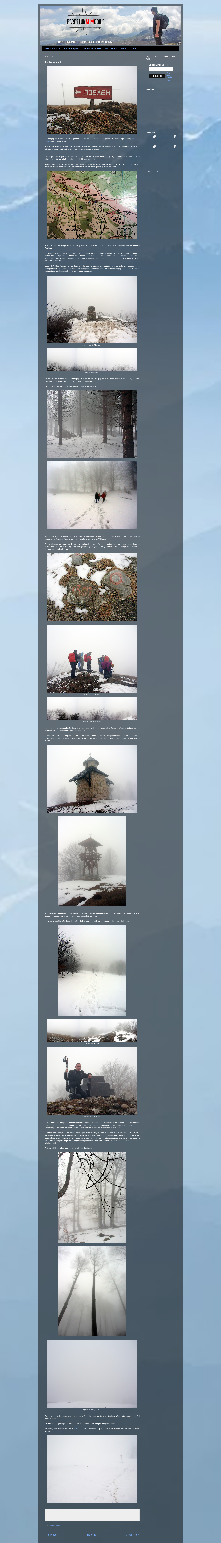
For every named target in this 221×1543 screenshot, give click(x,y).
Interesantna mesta (92, 48)
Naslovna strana (52, 48)
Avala (76, 1429)
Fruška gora (111, 48)
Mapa (123, 48)
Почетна (91, 1534)
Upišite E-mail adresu (159, 65)
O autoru (135, 48)
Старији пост (133, 1534)
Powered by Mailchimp (169, 76)
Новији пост (51, 1534)
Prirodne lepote (71, 48)
